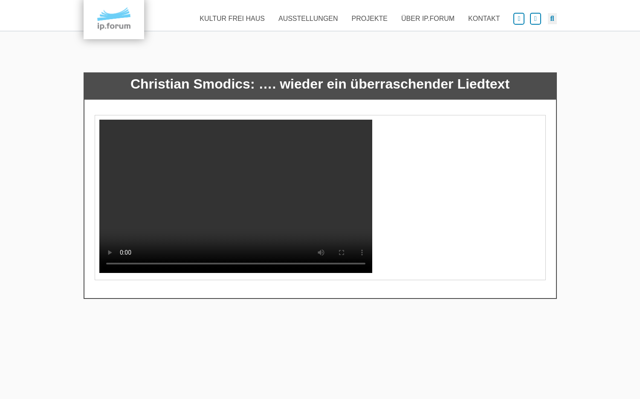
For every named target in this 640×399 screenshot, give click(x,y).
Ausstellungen (308, 18)
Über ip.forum (428, 18)
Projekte (370, 18)
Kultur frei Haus (232, 18)
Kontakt (484, 18)
